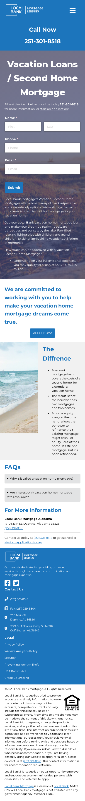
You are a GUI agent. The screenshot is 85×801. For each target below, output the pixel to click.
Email (18, 160)
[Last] (62, 126)
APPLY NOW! (42, 333)
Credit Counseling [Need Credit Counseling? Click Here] (17, 677)
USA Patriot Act (15, 671)
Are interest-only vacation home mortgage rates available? (39, 495)
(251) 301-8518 (43, 537)
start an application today (23, 542)
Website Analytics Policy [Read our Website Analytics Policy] (21, 651)
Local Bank (61, 786)
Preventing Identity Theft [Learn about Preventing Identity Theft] (22, 664)
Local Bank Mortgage (19, 786)
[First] (23, 126)
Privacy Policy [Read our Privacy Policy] (14, 644)
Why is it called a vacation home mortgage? (41, 478)
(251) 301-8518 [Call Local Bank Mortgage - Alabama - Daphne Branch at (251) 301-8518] (14, 528)
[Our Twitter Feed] (17, 584)
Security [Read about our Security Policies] (10, 657)
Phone (19, 139)
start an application (54, 109)
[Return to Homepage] (24, 10)
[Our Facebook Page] (9, 584)
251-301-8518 (42, 41)
